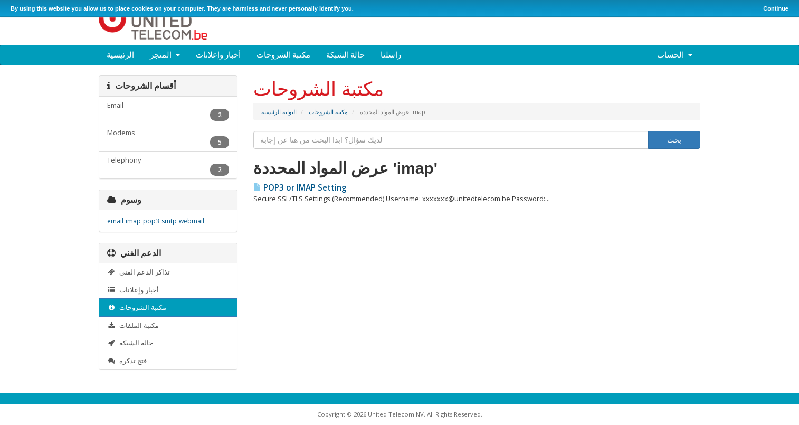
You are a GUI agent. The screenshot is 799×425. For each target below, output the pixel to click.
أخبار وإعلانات (218, 55)
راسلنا (391, 55)
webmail (191, 220)
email (115, 220)
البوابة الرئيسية (279, 112)
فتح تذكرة (127, 360)
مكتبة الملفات (133, 325)
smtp (169, 220)
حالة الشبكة (345, 55)
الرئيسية (120, 55)
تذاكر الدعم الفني (138, 272)
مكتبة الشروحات (283, 55)
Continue (775, 8)
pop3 (151, 220)
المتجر (165, 55)
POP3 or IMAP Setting (300, 187)
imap (133, 220)
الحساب (674, 55)
